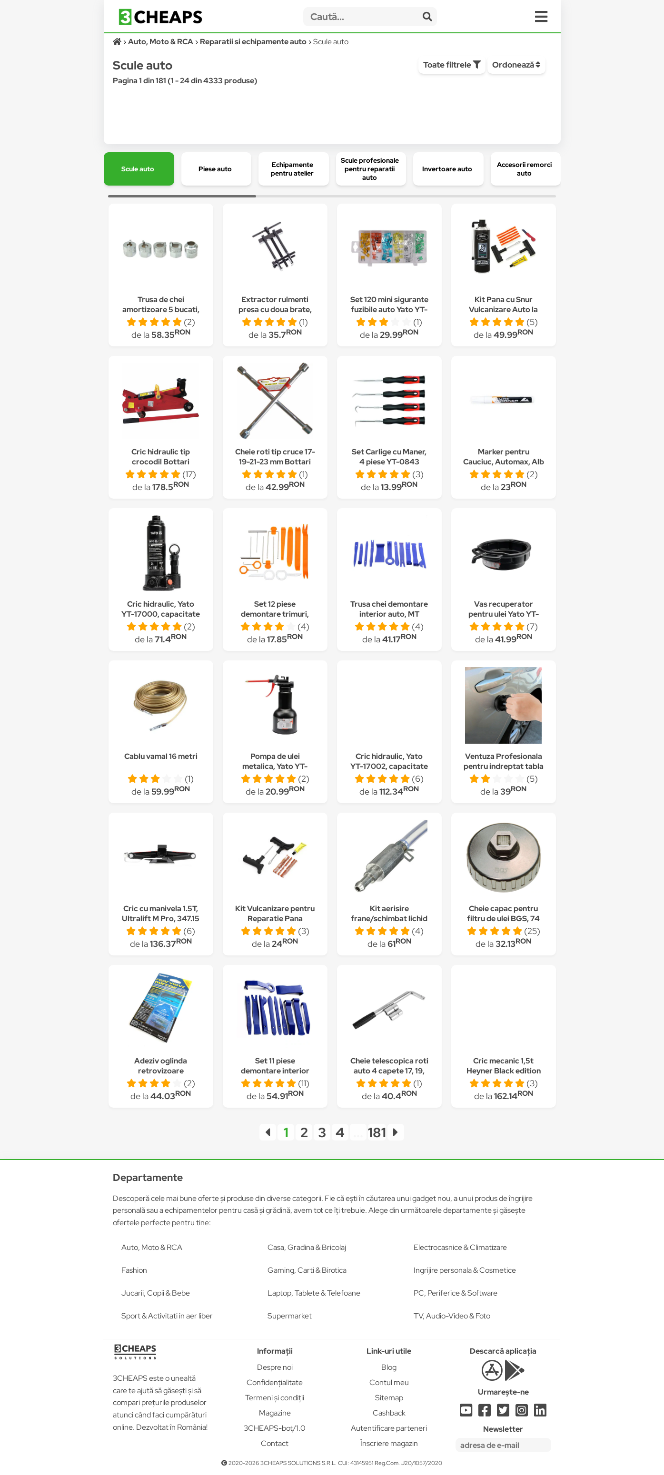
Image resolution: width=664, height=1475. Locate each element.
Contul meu (389, 1382)
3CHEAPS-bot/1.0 (275, 1428)
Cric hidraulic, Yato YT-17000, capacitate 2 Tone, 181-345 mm (160, 614)
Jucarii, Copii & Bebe (155, 1293)
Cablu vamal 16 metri (161, 756)
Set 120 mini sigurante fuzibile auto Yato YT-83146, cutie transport (389, 309)
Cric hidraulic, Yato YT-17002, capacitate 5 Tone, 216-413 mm (389, 766)
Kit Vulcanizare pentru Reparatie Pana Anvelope (275, 919)
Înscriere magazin (389, 1443)
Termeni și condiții (274, 1398)
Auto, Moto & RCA (151, 1247)
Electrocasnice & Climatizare (460, 1247)
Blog (388, 1367)
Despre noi (275, 1367)
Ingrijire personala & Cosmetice (465, 1270)
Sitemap (389, 1398)
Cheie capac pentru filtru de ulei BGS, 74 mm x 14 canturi (503, 919)
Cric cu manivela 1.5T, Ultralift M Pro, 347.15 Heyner (160, 919)
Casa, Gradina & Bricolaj (307, 1247)
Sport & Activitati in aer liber (167, 1316)
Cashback (389, 1413)
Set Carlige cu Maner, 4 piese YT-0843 (389, 457)
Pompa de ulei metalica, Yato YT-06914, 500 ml (274, 766)
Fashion (134, 1270)
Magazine (275, 1413)
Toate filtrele (452, 64)
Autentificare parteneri (389, 1428)
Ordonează (516, 64)
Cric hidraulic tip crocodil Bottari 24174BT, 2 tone (160, 462)
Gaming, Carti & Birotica (307, 1270)
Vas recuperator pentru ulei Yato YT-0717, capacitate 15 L (503, 614)
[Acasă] (118, 42)
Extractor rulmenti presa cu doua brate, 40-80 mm (275, 309)
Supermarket (290, 1316)
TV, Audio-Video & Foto (452, 1316)
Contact (274, 1443)
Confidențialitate (275, 1382)
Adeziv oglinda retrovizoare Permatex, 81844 (160, 1071)
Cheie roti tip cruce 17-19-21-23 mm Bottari (275, 457)
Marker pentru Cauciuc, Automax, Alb (503, 457)
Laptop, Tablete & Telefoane (314, 1293)
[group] (139, 169)
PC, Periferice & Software (455, 1293)
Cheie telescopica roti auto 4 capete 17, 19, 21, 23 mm (389, 1071)
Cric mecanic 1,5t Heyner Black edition (503, 1066)
